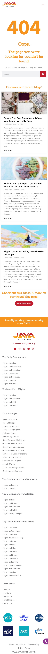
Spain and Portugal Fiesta (13, 467)
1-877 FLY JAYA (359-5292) (24, 343)
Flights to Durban (9, 534)
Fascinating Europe (10, 436)
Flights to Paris (8, 488)
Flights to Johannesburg (12, 537)
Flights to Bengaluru (11, 377)
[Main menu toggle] (43, 4)
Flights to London (10, 485)
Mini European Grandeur (12, 471)
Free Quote (7, 596)
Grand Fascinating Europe (13, 447)
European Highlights (11, 429)
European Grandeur (10, 426)
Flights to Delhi (9, 380)
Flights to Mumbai (10, 383)
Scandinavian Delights (11, 460)
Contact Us (7, 603)
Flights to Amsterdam (11, 575)
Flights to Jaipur (9, 363)
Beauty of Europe (9, 419)
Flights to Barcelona (11, 506)
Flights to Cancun (9, 527)
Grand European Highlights (13, 440)
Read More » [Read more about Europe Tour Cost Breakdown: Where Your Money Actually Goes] (8, 150)
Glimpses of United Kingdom (14, 454)
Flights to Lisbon (9, 503)
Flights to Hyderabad (11, 370)
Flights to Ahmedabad (11, 366)
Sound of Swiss (8, 464)
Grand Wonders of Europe (13, 450)
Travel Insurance (9, 600)
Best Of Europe (8, 423)
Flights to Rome (9, 541)
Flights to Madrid (9, 510)
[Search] (43, 74)
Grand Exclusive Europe (12, 443)
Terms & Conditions (17, 644)
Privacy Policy (24, 648)
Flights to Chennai (10, 373)
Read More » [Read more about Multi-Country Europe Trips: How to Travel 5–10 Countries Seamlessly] (8, 218)
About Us (6, 589)
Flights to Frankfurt (10, 562)
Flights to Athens (9, 572)
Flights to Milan (9, 548)
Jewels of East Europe (11, 457)
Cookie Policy (33, 644)
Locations (6, 593)
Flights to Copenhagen (12, 513)
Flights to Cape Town (11, 531)
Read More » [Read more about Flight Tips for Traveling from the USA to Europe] (8, 286)
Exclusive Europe (9, 433)
